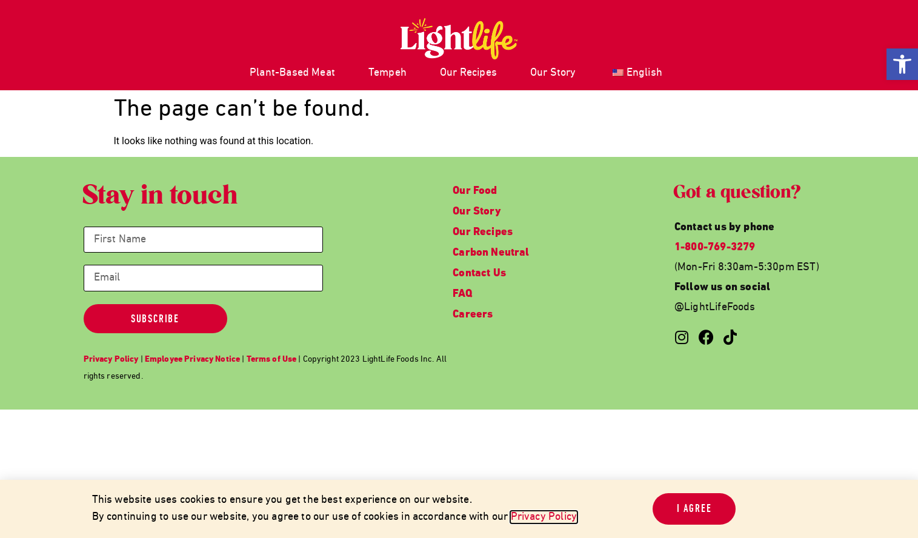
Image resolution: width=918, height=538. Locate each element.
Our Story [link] (553, 73)
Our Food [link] (475, 191)
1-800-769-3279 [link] (715, 247)
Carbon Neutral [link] (491, 253)
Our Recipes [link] (468, 73)
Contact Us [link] (479, 273)
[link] (902, 64)
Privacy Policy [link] (544, 517)
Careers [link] (473, 314)
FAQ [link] (462, 294)
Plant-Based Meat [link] (292, 73)
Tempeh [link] (387, 73)
